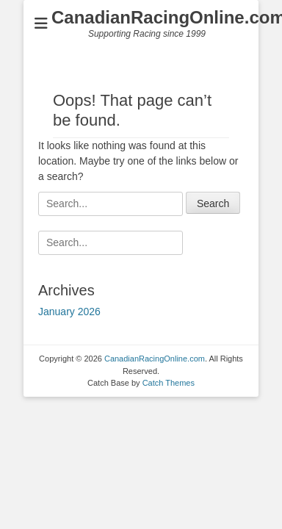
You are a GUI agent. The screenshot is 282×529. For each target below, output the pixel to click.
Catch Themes (168, 382)
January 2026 (69, 311)
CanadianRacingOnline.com (154, 358)
